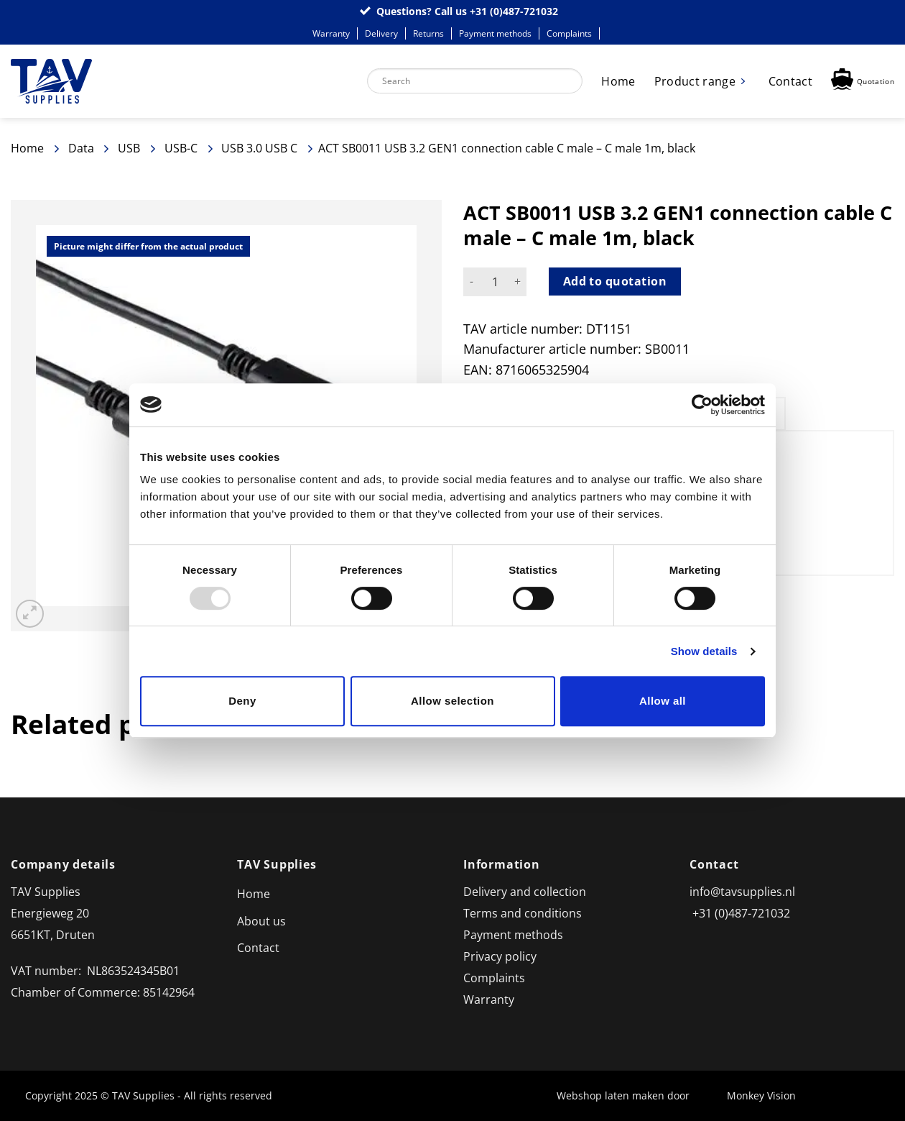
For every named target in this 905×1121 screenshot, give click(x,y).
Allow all (662, 701)
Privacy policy (500, 956)
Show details (704, 651)
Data (81, 148)
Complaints (569, 33)
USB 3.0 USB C (259, 148)
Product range (694, 81)
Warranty (331, 33)
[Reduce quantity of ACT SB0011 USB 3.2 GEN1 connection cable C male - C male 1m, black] (472, 281)
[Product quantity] (495, 281)
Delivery (381, 33)
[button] (862, 81)
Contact (790, 81)
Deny (242, 701)
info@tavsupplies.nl (742, 892)
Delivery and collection (524, 892)
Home (618, 81)
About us (261, 921)
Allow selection (452, 701)
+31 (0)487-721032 (514, 11)
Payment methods (495, 33)
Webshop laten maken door (630, 1095)
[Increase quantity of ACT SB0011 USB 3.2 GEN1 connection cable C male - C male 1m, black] (517, 281)
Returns (428, 33)
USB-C (181, 148)
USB (129, 148)
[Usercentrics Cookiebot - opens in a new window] (702, 405)
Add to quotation (615, 281)
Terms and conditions (522, 913)
